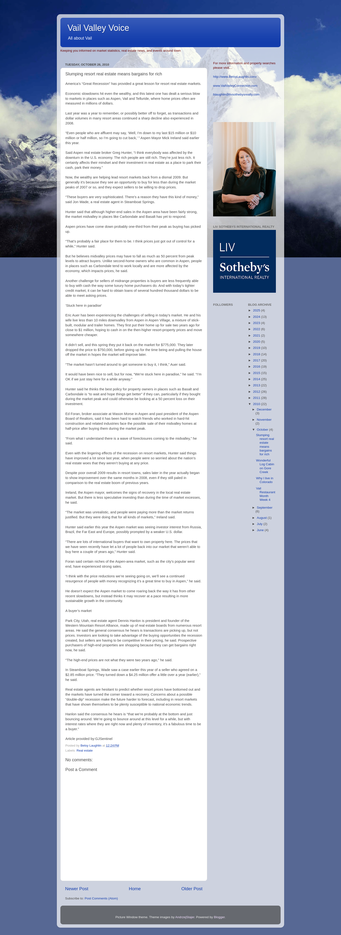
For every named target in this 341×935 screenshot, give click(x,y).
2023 (257, 323)
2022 (257, 329)
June (261, 530)
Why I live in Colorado (264, 480)
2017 (257, 360)
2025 (257, 310)
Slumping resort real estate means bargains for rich (265, 444)
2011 (257, 398)
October (263, 429)
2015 (257, 373)
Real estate (84, 750)
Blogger (219, 917)
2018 (257, 354)
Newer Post (76, 888)
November (264, 419)
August (262, 518)
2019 (257, 348)
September (265, 507)
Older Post (191, 888)
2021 (257, 335)
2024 (257, 317)
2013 (257, 385)
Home (135, 888)
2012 (257, 391)
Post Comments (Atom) (101, 898)
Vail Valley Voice (98, 28)
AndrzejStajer (184, 917)
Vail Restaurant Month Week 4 (265, 494)
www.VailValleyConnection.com (235, 85)
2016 (257, 366)
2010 (257, 404)
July (260, 524)
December (264, 409)
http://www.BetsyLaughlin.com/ (235, 76)
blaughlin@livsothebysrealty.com (236, 94)
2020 (257, 341)
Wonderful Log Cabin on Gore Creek (265, 466)
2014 (257, 379)
